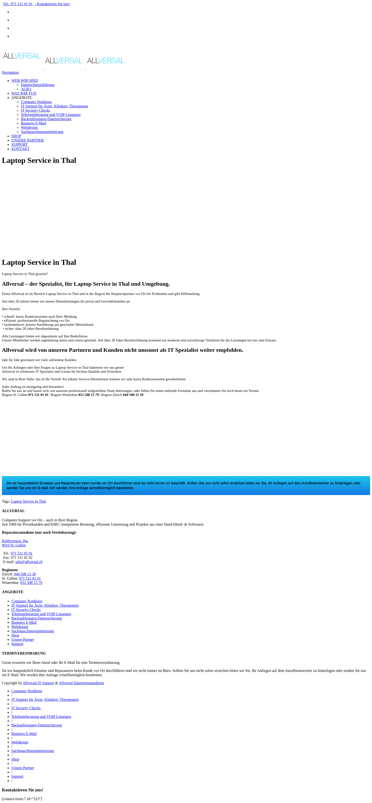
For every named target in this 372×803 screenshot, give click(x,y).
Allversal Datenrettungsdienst (81, 683)
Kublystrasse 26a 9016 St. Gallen (15, 543)
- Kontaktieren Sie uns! (52, 4)
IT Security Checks (35, 110)
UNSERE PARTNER (27, 140)
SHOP (16, 136)
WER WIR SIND (24, 80)
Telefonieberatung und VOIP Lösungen (51, 115)
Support (17, 644)
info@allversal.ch (28, 562)
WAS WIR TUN (23, 93)
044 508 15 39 (25, 574)
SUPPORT (19, 144)
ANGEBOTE (21, 98)
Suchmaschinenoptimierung (42, 132)
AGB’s (26, 89)
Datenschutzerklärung (37, 85)
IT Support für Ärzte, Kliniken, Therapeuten (54, 106)
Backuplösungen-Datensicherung (46, 119)
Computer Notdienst (36, 102)
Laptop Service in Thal (28, 501)
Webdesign (29, 127)
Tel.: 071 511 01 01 (18, 4)
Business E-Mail (33, 123)
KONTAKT (20, 149)
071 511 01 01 (22, 553)
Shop (15, 635)
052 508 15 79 (31, 583)
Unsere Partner (22, 640)
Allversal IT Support (38, 683)
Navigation (10, 72)
